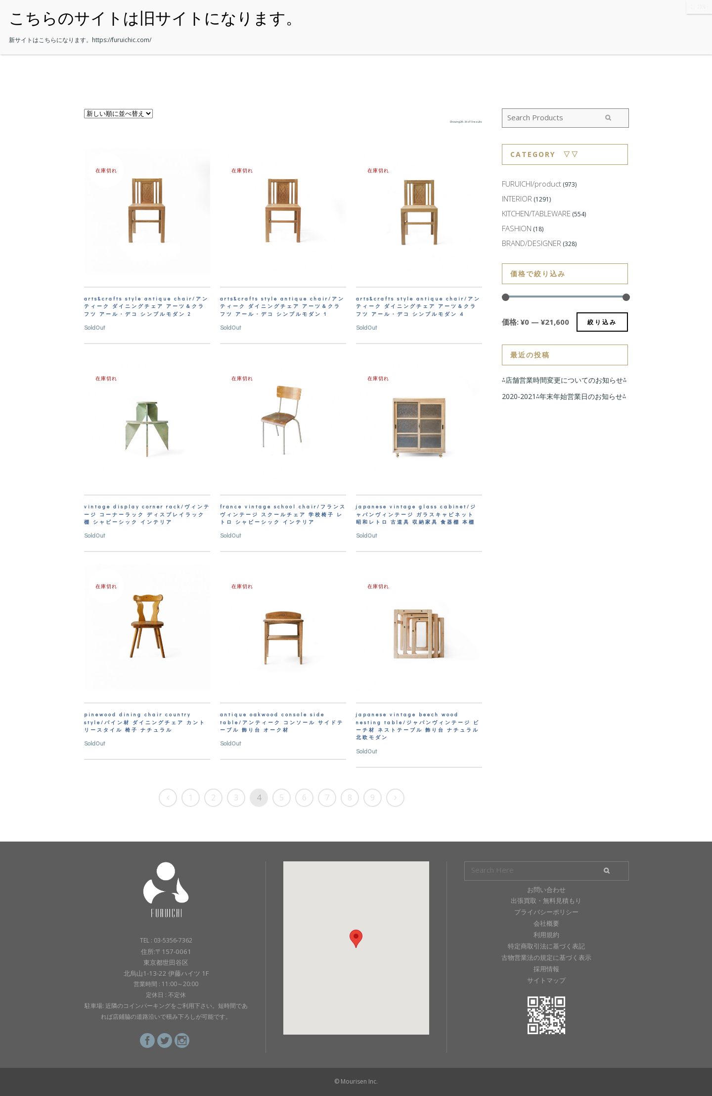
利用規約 (546, 934)
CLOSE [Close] (699, 6)
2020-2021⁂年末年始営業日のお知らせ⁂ (564, 396)
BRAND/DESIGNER (531, 243)
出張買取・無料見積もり (546, 900)
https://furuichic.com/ (121, 40)
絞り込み (602, 322)
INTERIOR (517, 198)
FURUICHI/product (531, 184)
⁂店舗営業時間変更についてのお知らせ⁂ (564, 380)
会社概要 (546, 923)
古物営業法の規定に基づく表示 (546, 957)
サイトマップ (546, 980)
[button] (356, 939)
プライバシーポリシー (546, 911)
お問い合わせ (546, 889)
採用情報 (546, 968)
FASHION (517, 228)
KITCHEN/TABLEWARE (536, 213)
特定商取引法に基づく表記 (546, 946)
